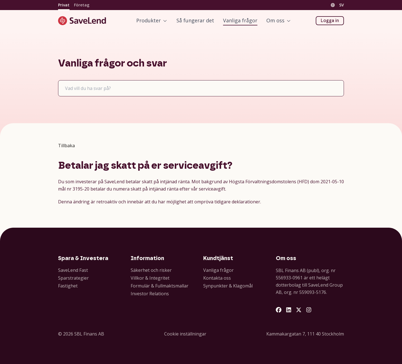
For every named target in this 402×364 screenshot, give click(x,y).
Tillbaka (66, 145)
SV (341, 5)
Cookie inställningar (185, 334)
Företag (81, 5)
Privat (64, 5)
